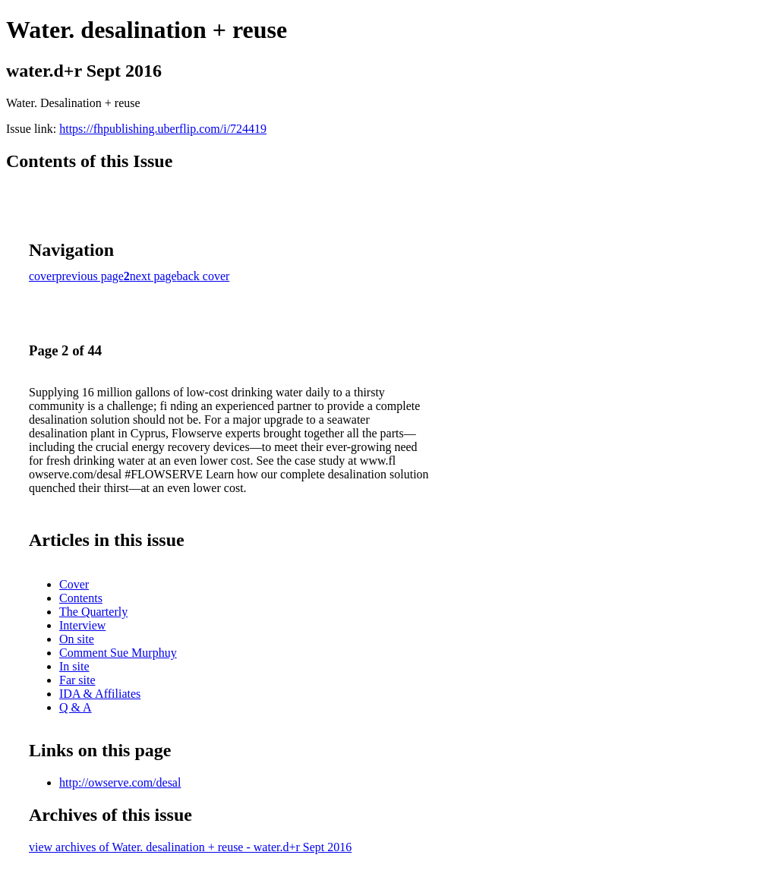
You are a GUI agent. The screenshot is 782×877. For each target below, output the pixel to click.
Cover (74, 584)
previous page (90, 276)
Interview (82, 625)
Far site (77, 680)
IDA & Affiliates (99, 693)
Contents (80, 598)
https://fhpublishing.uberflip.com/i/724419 (162, 128)
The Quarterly (93, 611)
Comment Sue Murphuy (118, 652)
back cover (203, 276)
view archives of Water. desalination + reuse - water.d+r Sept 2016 (190, 847)
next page (153, 276)
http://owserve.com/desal (120, 782)
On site (76, 639)
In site (74, 666)
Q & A (75, 707)
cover (42, 276)
